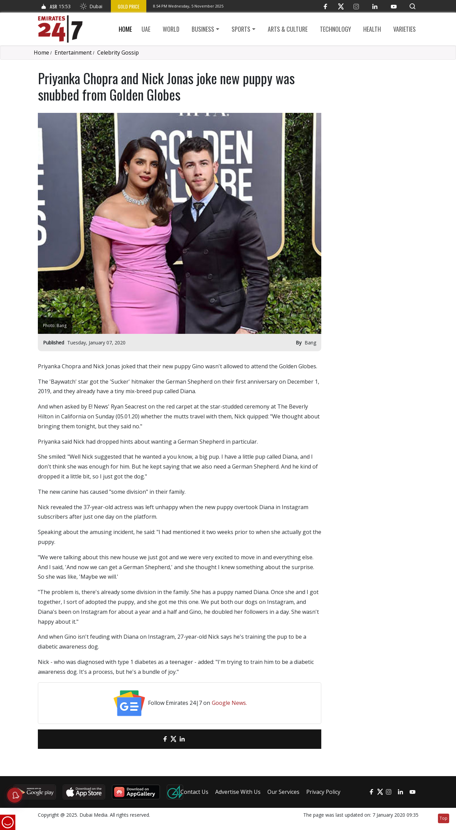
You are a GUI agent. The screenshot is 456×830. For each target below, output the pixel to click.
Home (125, 29)
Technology (335, 29)
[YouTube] (394, 6)
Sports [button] (241, 29)
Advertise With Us (238, 792)
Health (372, 29)
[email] (153, 739)
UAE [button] (146, 29)
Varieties (404, 29)
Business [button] (203, 29)
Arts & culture (288, 29)
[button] (412, 6)
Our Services (283, 792)
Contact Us (194, 792)
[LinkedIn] (375, 6)
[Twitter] (340, 6)
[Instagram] (356, 6)
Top (443, 818)
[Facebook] (326, 6)
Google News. (229, 703)
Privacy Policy (323, 792)
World (171, 29)
